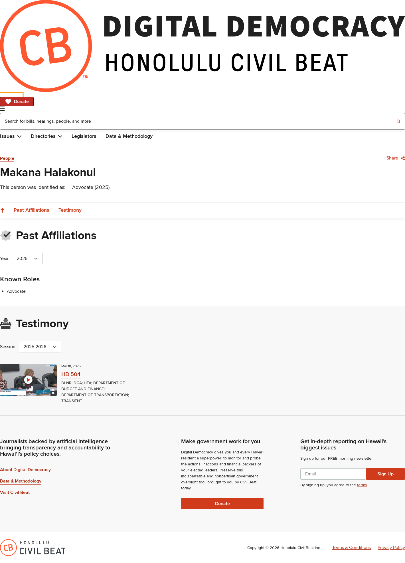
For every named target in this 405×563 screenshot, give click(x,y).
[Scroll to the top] (2, 210)
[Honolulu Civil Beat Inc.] (32, 547)
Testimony (70, 210)
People (7, 158)
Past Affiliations (31, 210)
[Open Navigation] (2, 108)
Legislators (84, 136)
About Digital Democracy (25, 470)
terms (362, 485)
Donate (17, 101)
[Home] (202, 46)
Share (395, 158)
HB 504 (71, 374)
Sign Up (385, 474)
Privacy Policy (391, 547)
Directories (46, 136)
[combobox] (202, 121)
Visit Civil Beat (15, 492)
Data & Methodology (129, 136)
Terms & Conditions (351, 547)
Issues (11, 136)
